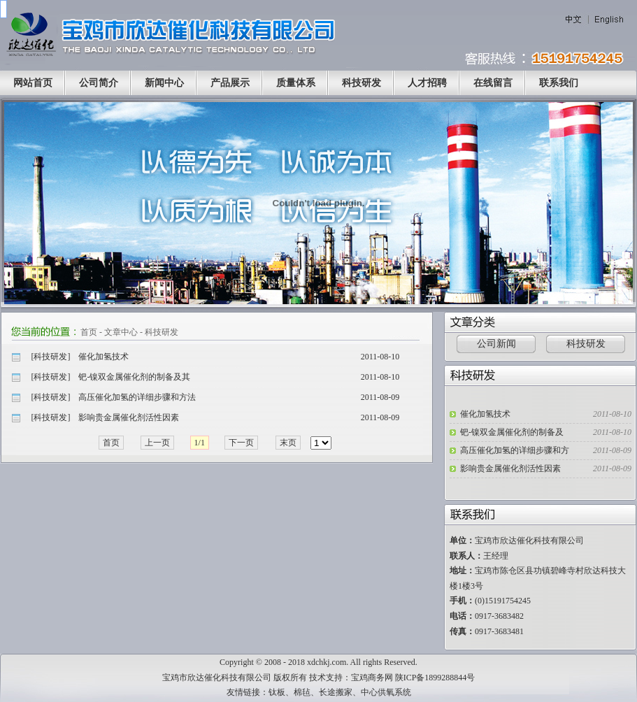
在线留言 (493, 83)
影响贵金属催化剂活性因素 (128, 417)
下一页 (241, 442)
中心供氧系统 (386, 692)
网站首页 (32, 83)
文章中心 (121, 332)
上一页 (157, 442)
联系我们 (558, 83)
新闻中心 (164, 83)
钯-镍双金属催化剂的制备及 (512, 432)
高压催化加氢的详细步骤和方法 (137, 397)
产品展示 (230, 83)
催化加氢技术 (103, 356)
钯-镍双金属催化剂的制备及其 (134, 377)
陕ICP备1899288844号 (435, 677)
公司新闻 (496, 343)
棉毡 (302, 692)
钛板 (277, 692)
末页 (288, 442)
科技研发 (361, 83)
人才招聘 (427, 83)
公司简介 (98, 83)
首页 (88, 332)
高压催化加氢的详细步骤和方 (514, 450)
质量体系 (295, 83)
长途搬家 (335, 692)
